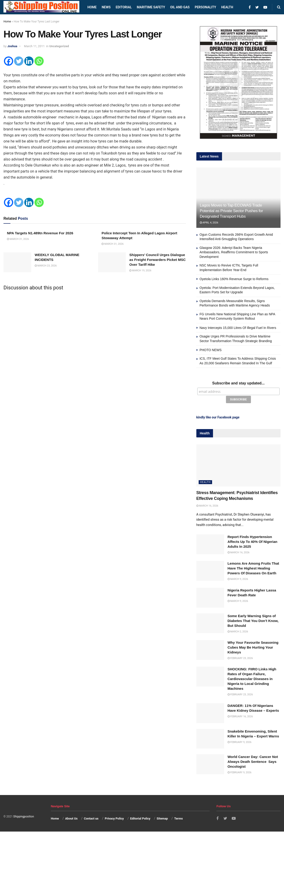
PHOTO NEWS (211, 350)
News (106, 7)
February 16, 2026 (240, 716)
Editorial (124, 7)
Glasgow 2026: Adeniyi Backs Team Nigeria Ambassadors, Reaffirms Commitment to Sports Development (234, 252)
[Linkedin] (29, 61)
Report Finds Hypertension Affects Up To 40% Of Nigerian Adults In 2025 (253, 541)
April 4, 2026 (209, 222)
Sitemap (162, 818)
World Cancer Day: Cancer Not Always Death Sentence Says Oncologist (253, 761)
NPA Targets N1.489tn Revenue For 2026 (40, 233)
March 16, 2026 (207, 505)
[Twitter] (18, 61)
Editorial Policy (140, 818)
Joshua (12, 46)
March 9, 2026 (238, 578)
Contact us (91, 818)
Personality (205, 7)
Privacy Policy (114, 818)
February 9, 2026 (240, 741)
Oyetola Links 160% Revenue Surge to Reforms (234, 279)
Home (92, 7)
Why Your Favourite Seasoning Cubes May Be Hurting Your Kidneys (253, 647)
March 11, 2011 (34, 46)
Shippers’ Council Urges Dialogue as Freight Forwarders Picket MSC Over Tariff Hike (157, 259)
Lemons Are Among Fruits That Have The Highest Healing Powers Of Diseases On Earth (253, 568)
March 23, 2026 (46, 265)
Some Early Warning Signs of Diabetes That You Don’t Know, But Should (253, 620)
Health (227, 7)
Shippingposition (23, 816)
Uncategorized (59, 46)
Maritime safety (151, 7)
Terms (178, 818)
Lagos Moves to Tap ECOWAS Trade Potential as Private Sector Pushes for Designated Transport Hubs (231, 211)
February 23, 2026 (240, 657)
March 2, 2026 (238, 630)
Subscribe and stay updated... (238, 383)
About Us (71, 818)
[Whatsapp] (39, 61)
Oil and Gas (180, 7)
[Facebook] (8, 61)
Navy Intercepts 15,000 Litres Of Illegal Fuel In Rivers (238, 328)
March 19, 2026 (140, 270)
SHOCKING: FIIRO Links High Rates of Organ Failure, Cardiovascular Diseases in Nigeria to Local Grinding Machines (252, 678)
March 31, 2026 (18, 239)
